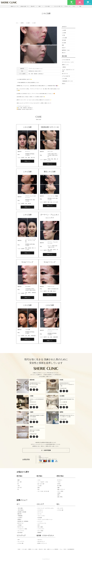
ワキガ (59, 481)
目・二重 (19, 481)
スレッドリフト (21, 530)
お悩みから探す (23, 6)
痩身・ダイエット (61, 489)
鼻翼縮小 (19, 519)
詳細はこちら (27, 161)
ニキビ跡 (39, 485)
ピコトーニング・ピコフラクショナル (46, 508)
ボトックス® (60, 508)
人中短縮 (19, 525)
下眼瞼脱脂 (20, 515)
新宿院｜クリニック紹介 (32, 549)
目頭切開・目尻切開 (22, 511)
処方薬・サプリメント (42, 543)
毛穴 (38, 489)
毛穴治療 (64, 40)
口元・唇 (19, 487)
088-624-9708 (33, 433)
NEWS (65, 549)
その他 (63, 35)
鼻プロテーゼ (65, 73)
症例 (39, 6)
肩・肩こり (60, 480)
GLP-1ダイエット (41, 541)
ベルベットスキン (41, 515)
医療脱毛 (39, 532)
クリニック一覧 (57, 6)
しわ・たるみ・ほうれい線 (43, 491)
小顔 (18, 485)
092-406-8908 (63, 419)
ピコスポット (40, 510)
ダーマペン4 (40, 511)
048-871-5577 (33, 404)
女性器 (59, 493)
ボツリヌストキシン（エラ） (68, 62)
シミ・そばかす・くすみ (43, 481)
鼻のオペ (64, 52)
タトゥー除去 (60, 491)
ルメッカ (39, 513)
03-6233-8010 (33, 386)
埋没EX (63, 83)
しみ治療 (64, 30)
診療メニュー (13, 6)
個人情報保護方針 (71, 549)
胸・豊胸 (59, 485)
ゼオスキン (40, 539)
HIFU (39, 525)
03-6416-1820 (63, 388)
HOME (19, 549)
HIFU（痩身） (40, 526)
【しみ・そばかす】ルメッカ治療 (68, 70)
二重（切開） (20, 508)
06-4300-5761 (33, 419)
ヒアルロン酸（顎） (66, 59)
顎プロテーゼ (20, 526)
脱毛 (58, 494)
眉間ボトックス (65, 64)
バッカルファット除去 (22, 528)
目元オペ (64, 47)
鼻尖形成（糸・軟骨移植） (23, 521)
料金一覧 (32, 6)
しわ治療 (64, 32)
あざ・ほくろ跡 (41, 483)
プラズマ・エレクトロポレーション (45, 519)
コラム (74, 6)
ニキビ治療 (64, 37)
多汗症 (59, 483)
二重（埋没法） (21, 510)
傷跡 (58, 487)
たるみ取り (20, 517)
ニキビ (39, 480)
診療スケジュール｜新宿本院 (52, 549)
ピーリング (40, 521)
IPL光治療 (40, 517)
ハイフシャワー (41, 528)
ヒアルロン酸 (60, 510)
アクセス (66, 6)
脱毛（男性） (60, 496)
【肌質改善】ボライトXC (67, 81)
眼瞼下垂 (19, 513)
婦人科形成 (20, 532)
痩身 (63, 45)
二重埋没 (64, 67)
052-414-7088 (63, 404)
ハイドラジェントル (42, 523)
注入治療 (64, 42)
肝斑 (38, 487)
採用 (80, 6)
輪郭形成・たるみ (66, 50)
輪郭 (18, 480)
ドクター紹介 (47, 6)
